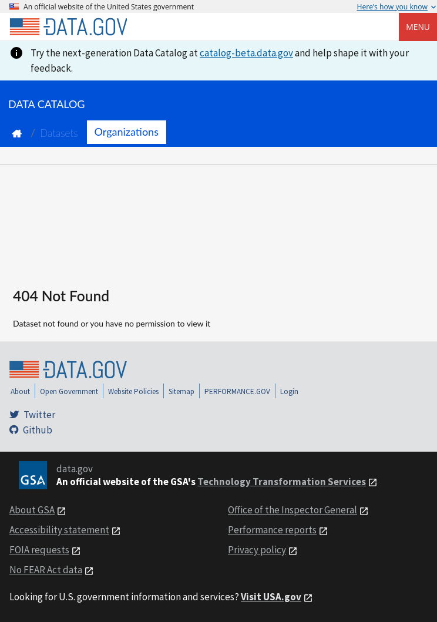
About (20, 391)
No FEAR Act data (45, 569)
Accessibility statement (59, 529)
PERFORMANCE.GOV (237, 391)
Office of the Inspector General (292, 509)
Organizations (127, 131)
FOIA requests (39, 549)
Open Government (69, 391)
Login (289, 391)
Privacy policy (257, 549)
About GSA (32, 509)
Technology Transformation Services (281, 481)
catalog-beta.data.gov (246, 52)
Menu (418, 26)
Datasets (59, 133)
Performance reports (272, 529)
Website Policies (133, 391)
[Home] (68, 27)
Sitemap (181, 391)
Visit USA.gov (271, 596)
